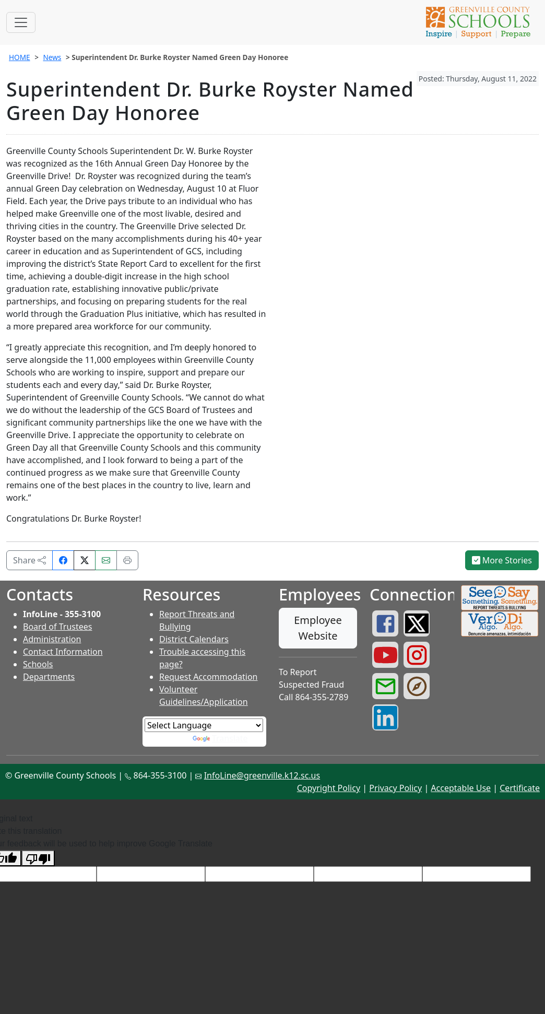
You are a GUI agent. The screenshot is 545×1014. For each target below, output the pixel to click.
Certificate (520, 788)
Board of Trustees (57, 626)
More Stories (502, 560)
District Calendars (194, 639)
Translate (220, 738)
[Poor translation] (38, 858)
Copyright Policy (328, 788)
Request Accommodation (208, 676)
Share (29, 560)
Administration (52, 639)
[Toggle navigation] (20, 22)
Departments (49, 676)
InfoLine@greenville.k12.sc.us (262, 775)
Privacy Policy (395, 788)
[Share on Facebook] (63, 560)
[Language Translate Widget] (204, 725)
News (52, 57)
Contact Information (63, 651)
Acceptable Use (461, 788)
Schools (38, 664)
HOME (19, 57)
